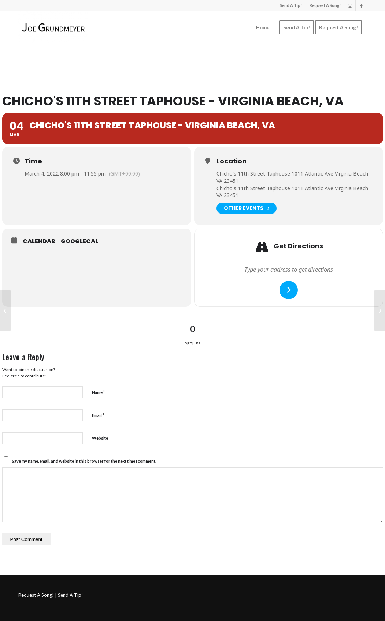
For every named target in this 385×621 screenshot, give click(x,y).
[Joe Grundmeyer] (53, 27)
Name (98, 392)
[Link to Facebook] (361, 5)
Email (98, 415)
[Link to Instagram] (350, 5)
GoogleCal (79, 241)
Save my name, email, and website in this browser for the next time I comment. (84, 461)
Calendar (39, 241)
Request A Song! (325, 5)
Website (100, 438)
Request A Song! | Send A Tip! (50, 595)
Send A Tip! (291, 5)
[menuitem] (291, 5)
